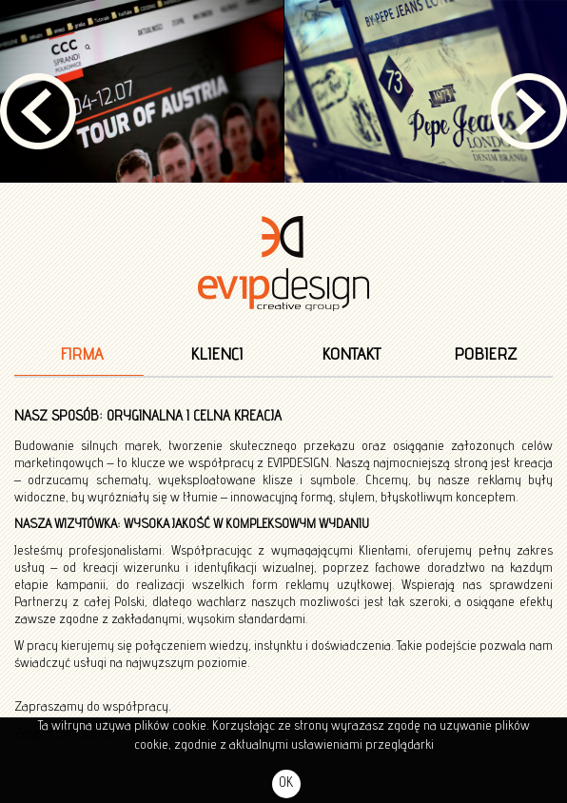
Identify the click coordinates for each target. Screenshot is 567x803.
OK (286, 783)
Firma (81, 354)
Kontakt (351, 354)
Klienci (216, 354)
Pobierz (485, 354)
